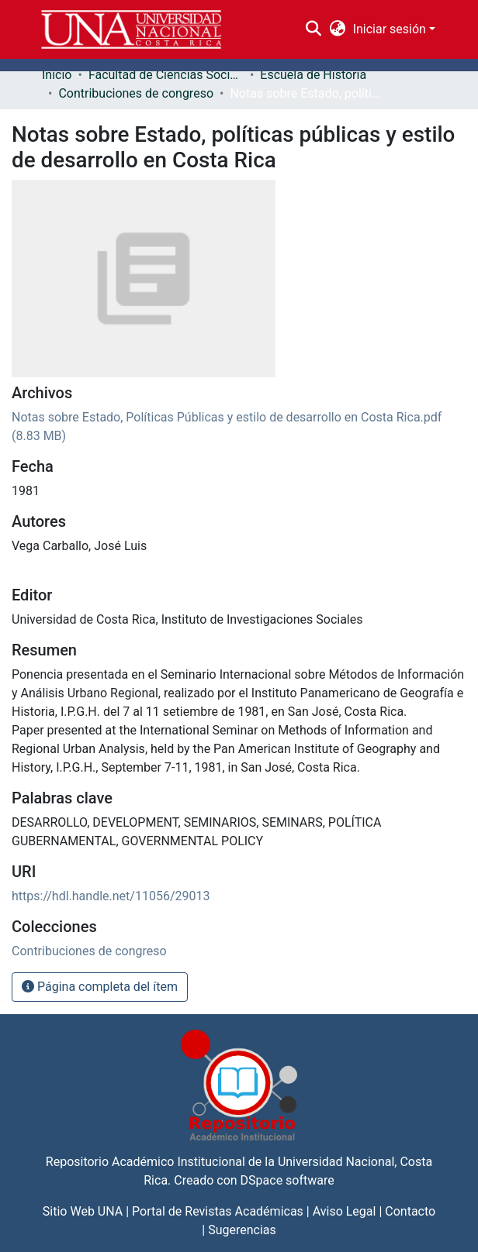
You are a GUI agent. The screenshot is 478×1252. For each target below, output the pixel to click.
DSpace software (287, 1180)
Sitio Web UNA (83, 1211)
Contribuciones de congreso (135, 93)
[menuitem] (337, 29)
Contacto (410, 1211)
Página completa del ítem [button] (100, 986)
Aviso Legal (344, 1211)
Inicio (56, 74)
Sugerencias (242, 1230)
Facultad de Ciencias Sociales (166, 74)
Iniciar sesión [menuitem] (389, 29)
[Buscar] (314, 29)
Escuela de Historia (313, 74)
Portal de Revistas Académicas (217, 1211)
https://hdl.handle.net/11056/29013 (111, 896)
